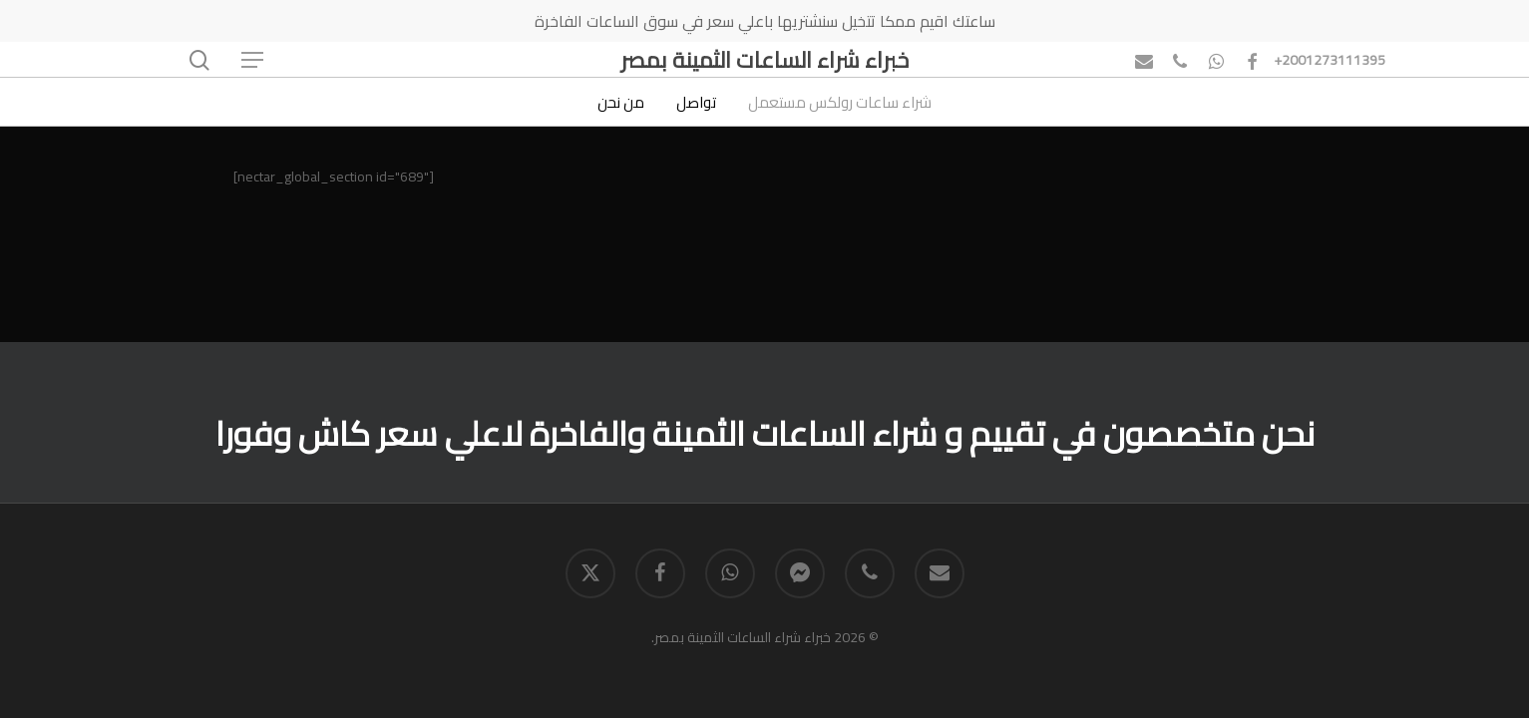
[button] (251, 60)
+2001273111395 (1329, 60)
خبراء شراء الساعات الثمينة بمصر (764, 60)
